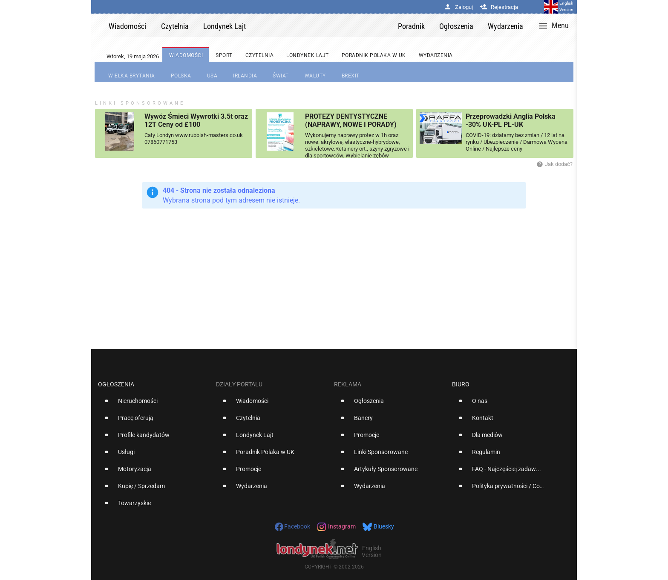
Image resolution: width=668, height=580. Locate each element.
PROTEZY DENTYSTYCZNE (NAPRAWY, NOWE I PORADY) (351, 120)
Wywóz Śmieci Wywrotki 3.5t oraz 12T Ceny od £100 (196, 120)
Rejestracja (499, 7)
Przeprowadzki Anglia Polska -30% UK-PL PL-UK (511, 120)
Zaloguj (458, 7)
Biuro (460, 384)
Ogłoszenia (116, 384)
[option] (153, 404)
